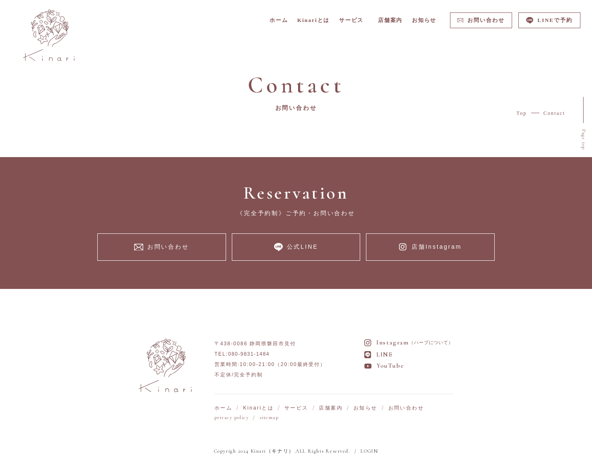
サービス (296, 409)
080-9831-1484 (249, 355)
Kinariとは (258, 409)
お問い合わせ (406, 409)
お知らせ (366, 409)
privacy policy (231, 418)
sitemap (269, 418)
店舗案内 (331, 409)
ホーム (223, 409)
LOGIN (369, 452)
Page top (583, 140)
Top (522, 114)
